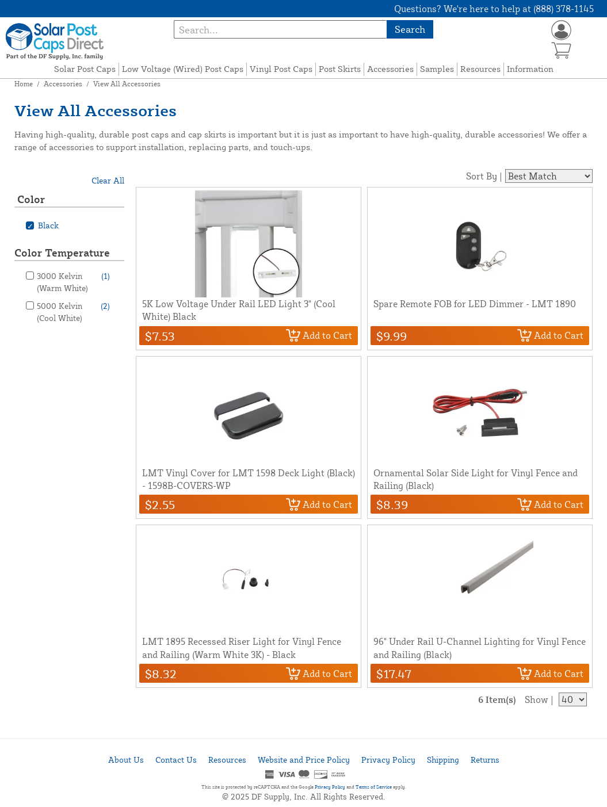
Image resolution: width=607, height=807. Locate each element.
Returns (485, 759)
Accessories (390, 68)
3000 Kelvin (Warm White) (73, 281)
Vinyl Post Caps (281, 68)
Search (410, 29)
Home (23, 83)
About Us (126, 759)
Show (536, 699)
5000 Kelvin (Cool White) (73, 311)
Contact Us (176, 759)
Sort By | (484, 176)
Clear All (107, 180)
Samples (437, 68)
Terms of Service (374, 787)
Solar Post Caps (85, 68)
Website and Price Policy (304, 759)
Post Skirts (340, 68)
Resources (480, 68)
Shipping (443, 759)
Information (530, 68)
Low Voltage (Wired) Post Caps (182, 68)
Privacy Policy (388, 759)
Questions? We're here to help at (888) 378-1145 (494, 8)
